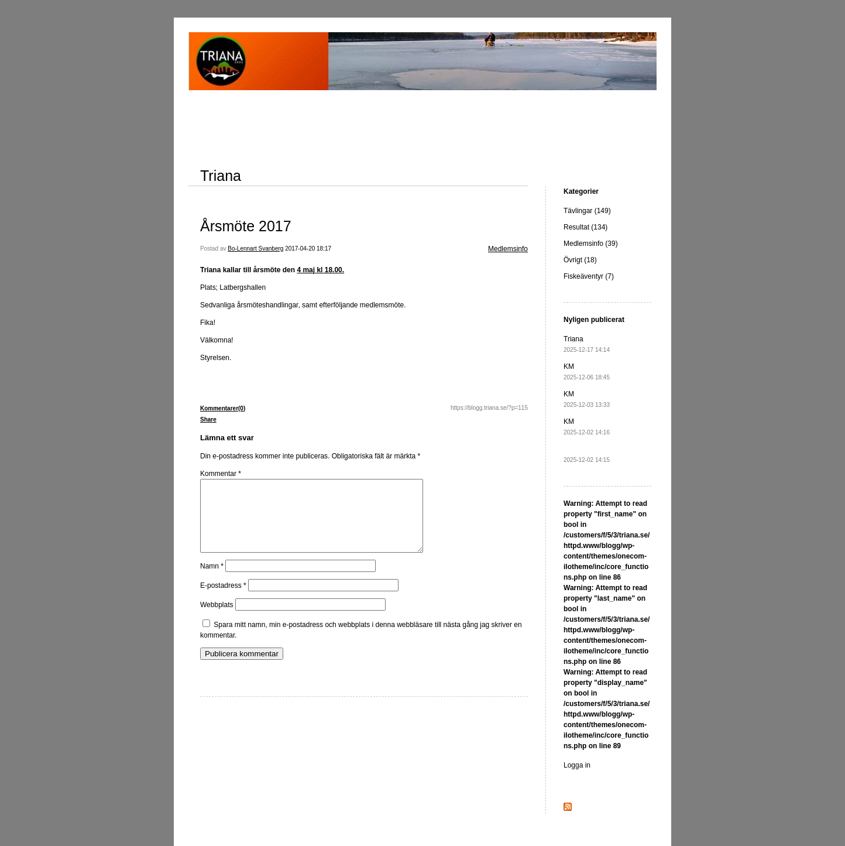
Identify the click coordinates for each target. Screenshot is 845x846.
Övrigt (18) (580, 260)
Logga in (577, 765)
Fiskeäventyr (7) (589, 276)
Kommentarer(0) (222, 408)
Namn (212, 580)
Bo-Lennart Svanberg (255, 248)
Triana (220, 175)
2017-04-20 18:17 (308, 248)
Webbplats (216, 619)
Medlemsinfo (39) (591, 243)
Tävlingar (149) (587, 211)
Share (208, 419)
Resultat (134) (585, 227)
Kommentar (220, 474)
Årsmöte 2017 (245, 226)
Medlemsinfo (508, 249)
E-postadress (223, 599)
